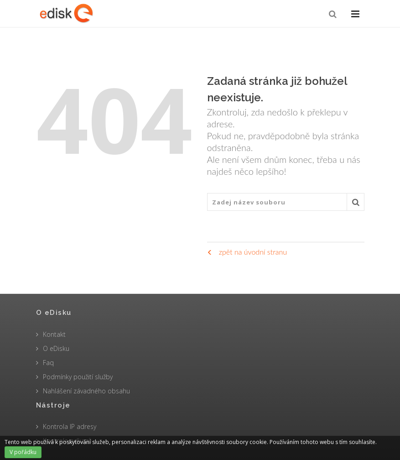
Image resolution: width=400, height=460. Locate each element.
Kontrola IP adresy (69, 426)
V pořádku (23, 452)
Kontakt (54, 334)
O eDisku (56, 348)
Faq (48, 362)
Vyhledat (355, 204)
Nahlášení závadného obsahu (86, 391)
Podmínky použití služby (78, 376)
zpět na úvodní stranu (247, 251)
